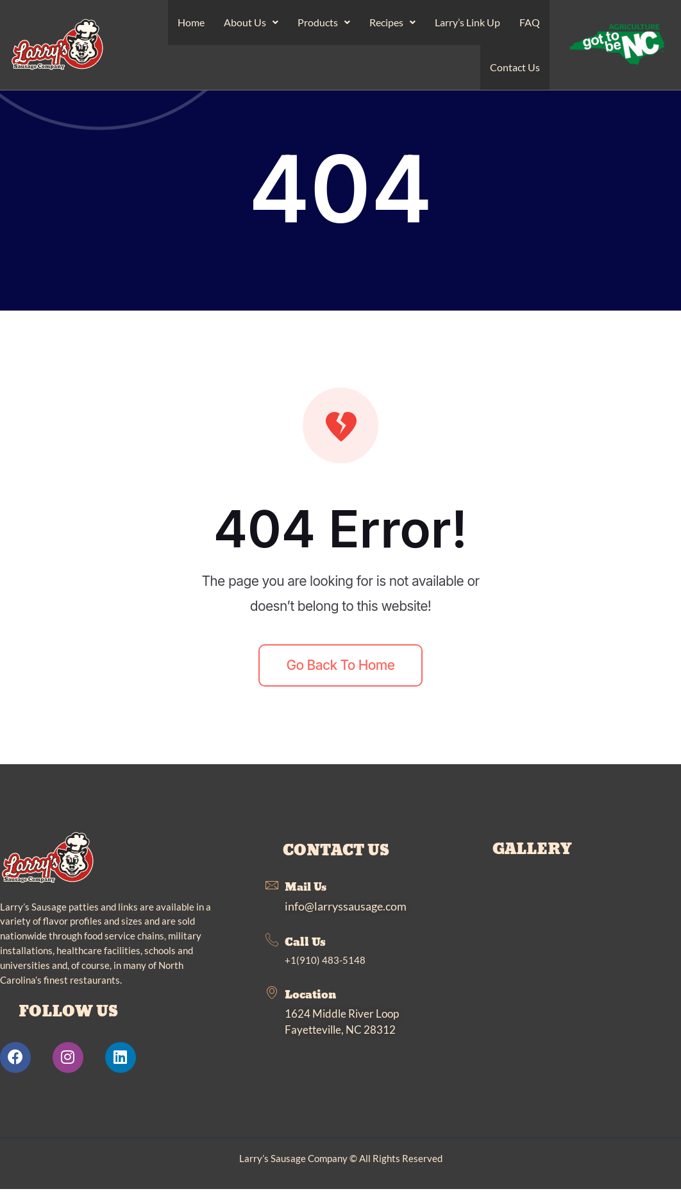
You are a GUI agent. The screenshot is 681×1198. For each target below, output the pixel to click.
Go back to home (341, 673)
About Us (251, 24)
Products (324, 24)
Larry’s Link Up (467, 24)
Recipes (392, 24)
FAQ (529, 24)
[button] (251, 24)
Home (191, 24)
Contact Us (515, 73)
